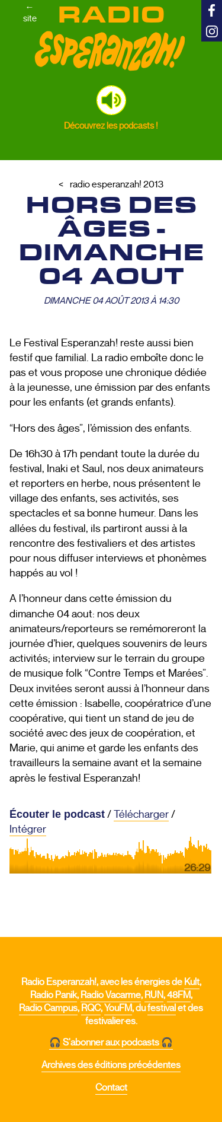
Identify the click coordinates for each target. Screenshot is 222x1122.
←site (30, 12)
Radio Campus (48, 1008)
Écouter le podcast (57, 814)
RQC (91, 1008)
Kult (192, 982)
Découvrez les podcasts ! (111, 125)
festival (161, 1008)
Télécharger (141, 814)
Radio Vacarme (111, 995)
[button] (111, 100)
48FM (179, 995)
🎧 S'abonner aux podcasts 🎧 (111, 1042)
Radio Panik (53, 995)
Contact (111, 1088)
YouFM (118, 1008)
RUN (153, 995)
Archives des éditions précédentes (111, 1065)
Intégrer (27, 829)
